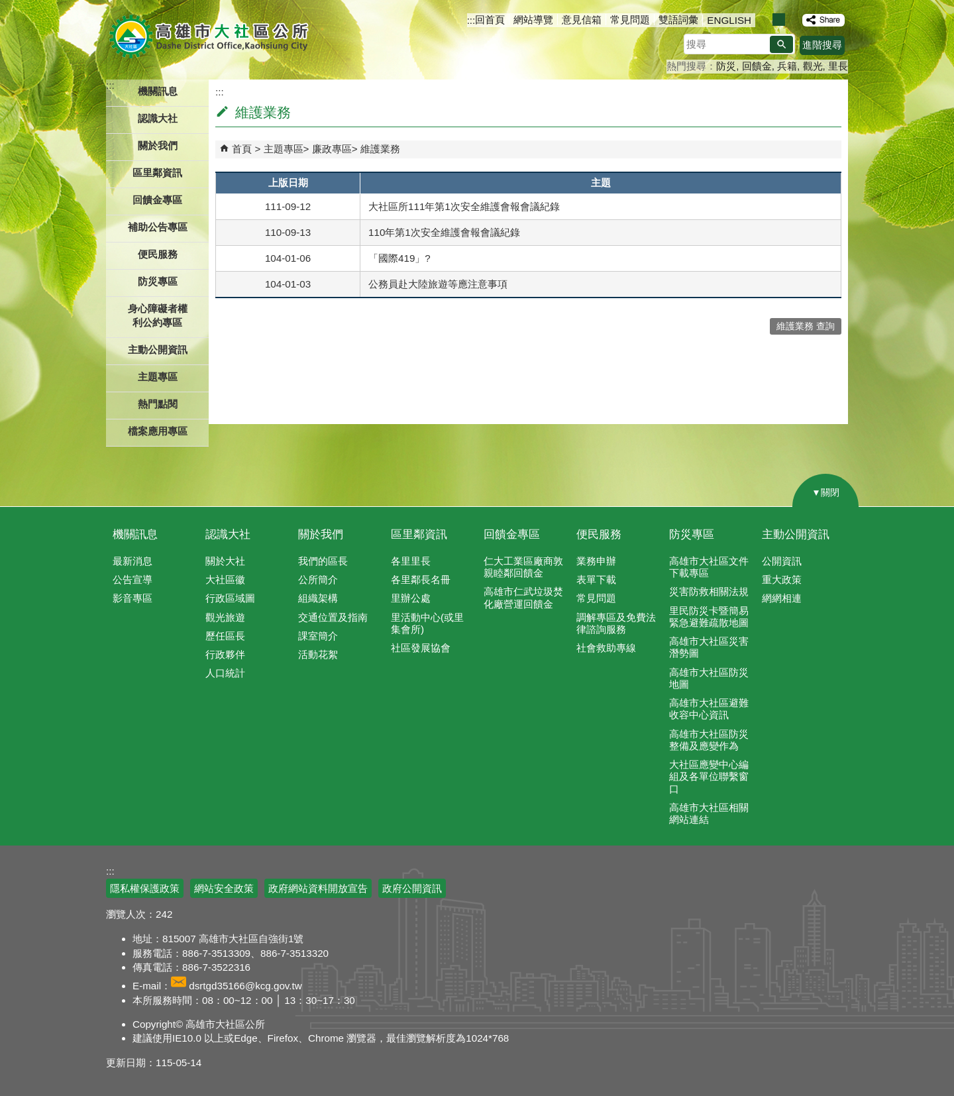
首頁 (242, 148)
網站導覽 (533, 19)
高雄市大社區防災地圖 (709, 678)
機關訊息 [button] (158, 91)
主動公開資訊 (795, 534)
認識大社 (227, 534)
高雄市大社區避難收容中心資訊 (709, 708)
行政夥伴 (225, 654)
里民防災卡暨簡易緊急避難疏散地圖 (709, 616)
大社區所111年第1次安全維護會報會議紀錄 (464, 206)
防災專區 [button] (158, 281)
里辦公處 (411, 598)
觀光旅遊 (225, 617)
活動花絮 (318, 654)
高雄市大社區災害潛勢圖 (709, 647)
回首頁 (490, 19)
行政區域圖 (230, 598)
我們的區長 (323, 561)
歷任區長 (225, 635)
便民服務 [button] (158, 254)
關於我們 (320, 534)
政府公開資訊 (412, 888)
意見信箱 (582, 19)
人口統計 (225, 673)
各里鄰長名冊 (420, 579)
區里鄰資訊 (419, 534)
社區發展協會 (420, 647)
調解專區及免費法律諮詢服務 (616, 623)
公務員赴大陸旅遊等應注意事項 (437, 284)
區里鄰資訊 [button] (157, 172)
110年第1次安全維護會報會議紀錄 (444, 232)
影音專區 (132, 598)
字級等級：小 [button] (764, 19)
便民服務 (598, 534)
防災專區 (691, 534)
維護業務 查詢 (805, 326)
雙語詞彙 (678, 19)
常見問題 (630, 19)
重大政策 (782, 579)
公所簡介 (318, 579)
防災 (726, 66)
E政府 (734, 880)
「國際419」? (399, 258)
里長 (838, 66)
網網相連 (782, 598)
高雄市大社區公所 (210, 36)
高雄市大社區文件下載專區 (709, 566)
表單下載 (596, 579)
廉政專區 (332, 148)
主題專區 (283, 148)
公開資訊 (782, 561)
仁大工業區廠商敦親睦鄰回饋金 (523, 566)
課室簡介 (318, 635)
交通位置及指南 (333, 617)
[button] (781, 44)
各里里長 (411, 561)
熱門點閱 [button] (158, 404)
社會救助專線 (606, 647)
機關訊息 (135, 534)
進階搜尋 (822, 44)
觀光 (813, 66)
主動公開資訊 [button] (157, 349)
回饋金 (757, 66)
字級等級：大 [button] (792, 19)
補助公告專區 (157, 227)
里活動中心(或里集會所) (427, 623)
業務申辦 (596, 561)
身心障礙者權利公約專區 (157, 315)
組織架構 (318, 598)
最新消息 (132, 561)
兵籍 (787, 66)
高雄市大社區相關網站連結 (709, 813)
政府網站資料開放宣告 (318, 888)
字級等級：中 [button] (778, 19)
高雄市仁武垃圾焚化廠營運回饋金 (523, 597)
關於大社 (225, 561)
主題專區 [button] (158, 376)
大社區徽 (225, 579)
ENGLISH (729, 20)
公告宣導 (132, 579)
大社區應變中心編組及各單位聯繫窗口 (709, 776)
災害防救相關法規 (709, 591)
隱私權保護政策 (145, 888)
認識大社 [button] (158, 118)
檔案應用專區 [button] (157, 431)
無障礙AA (800, 881)
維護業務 (380, 148)
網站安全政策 (224, 888)
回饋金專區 (157, 199)
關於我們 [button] (158, 145)
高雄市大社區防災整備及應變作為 (709, 739)
